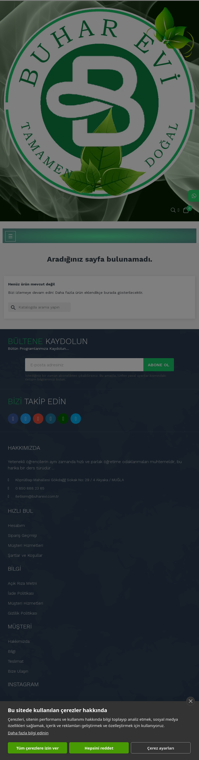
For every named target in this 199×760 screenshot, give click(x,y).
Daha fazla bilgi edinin (28, 732)
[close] (190, 701)
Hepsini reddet (99, 748)
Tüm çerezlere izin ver (37, 748)
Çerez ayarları (160, 748)
